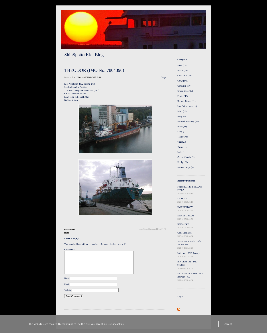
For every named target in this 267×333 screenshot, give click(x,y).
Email (67, 288)
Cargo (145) (182, 80)
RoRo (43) (182, 126)
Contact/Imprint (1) (186, 157)
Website (67, 294)
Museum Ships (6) (185, 167)
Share (66, 233)
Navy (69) (181, 116)
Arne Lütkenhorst (78, 77)
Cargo (163, 77)
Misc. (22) (181, 111)
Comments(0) (69, 229)
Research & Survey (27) (188, 121)
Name (67, 282)
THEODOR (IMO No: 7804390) (94, 70)
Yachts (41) (182, 147)
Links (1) (181, 152)
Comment (69, 249)
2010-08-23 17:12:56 (93, 77)
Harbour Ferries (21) (186, 101)
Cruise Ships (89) (185, 91)
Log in (180, 296)
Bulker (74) (182, 70)
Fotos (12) (181, 65)
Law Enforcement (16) (187, 106)
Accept (228, 324)
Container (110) (184, 86)
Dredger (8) (182, 162)
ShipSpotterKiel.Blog (84, 54)
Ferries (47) (182, 96)
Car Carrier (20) (184, 75)
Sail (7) (180, 131)
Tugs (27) (181, 142)
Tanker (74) (182, 136)
